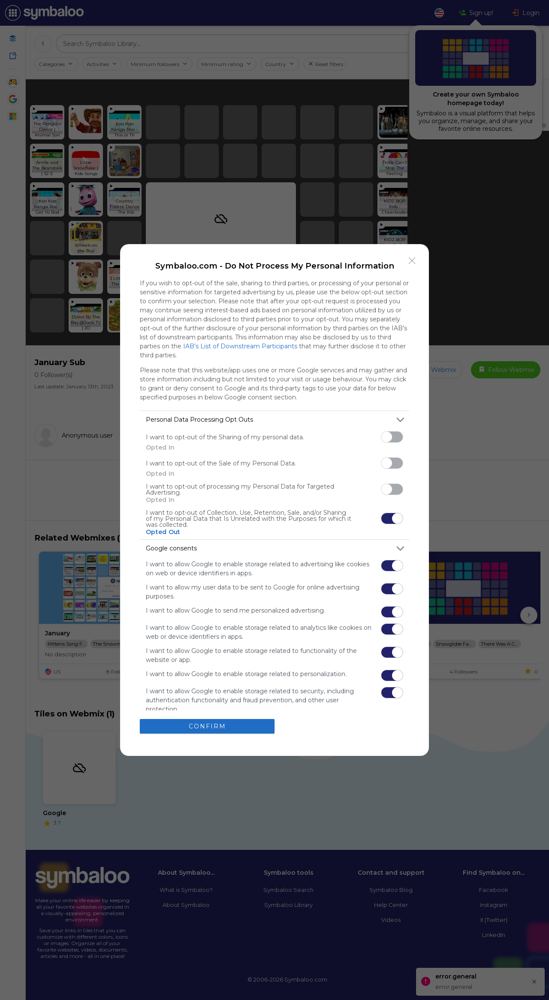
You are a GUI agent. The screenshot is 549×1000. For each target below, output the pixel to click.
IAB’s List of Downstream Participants (240, 346)
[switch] (392, 437)
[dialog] (274, 500)
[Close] (412, 261)
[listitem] (274, 420)
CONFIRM (207, 726)
